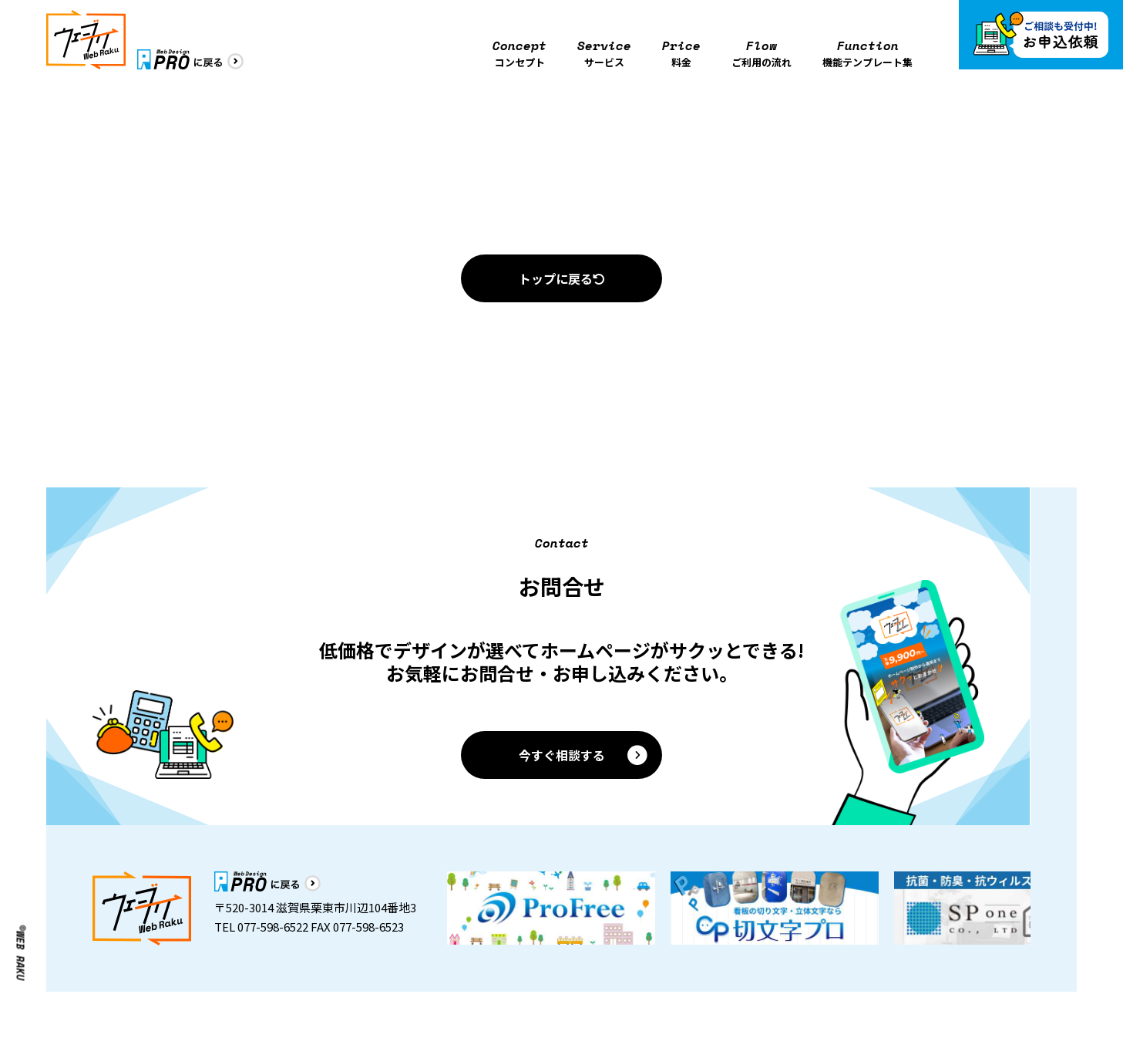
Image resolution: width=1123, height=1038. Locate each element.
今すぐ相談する (585, 755)
